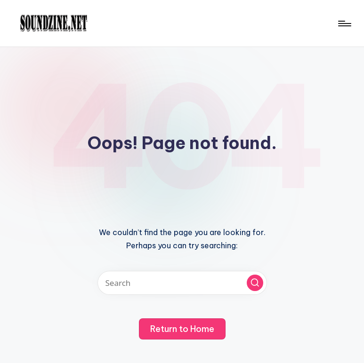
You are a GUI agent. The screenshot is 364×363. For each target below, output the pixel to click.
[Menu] (344, 23)
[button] (255, 283)
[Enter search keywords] (182, 283)
